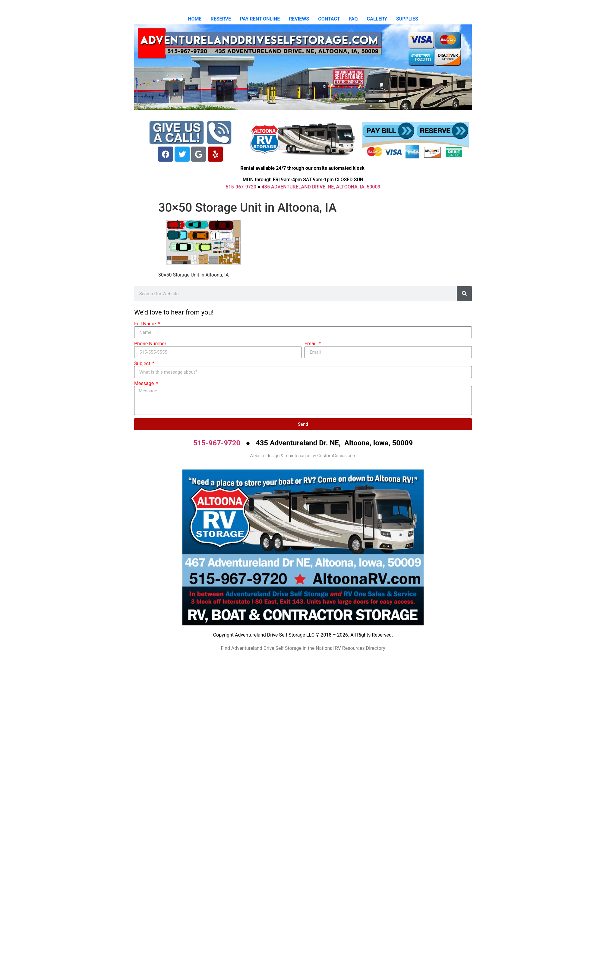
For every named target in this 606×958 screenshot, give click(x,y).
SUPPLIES (407, 19)
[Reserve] (442, 131)
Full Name (145, 323)
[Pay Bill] (388, 131)
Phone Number (150, 343)
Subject (142, 363)
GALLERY (377, 19)
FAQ (353, 19)
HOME (194, 19)
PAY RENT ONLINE (260, 19)
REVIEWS (299, 19)
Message (144, 383)
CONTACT (329, 19)
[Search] (464, 293)
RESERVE (221, 19)
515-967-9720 (241, 187)
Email (311, 343)
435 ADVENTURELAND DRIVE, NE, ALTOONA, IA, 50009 (321, 187)
